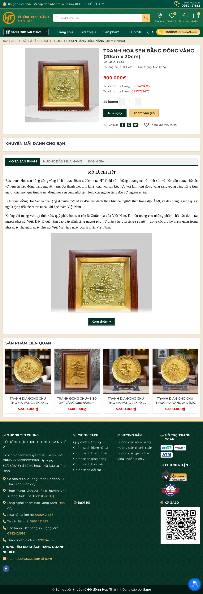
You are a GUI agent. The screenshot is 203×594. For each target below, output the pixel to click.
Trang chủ (65, 32)
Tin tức (136, 32)
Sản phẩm (113, 32)
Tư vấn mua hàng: (126, 86)
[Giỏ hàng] (195, 18)
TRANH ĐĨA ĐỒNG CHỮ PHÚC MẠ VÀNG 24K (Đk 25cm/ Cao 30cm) (175, 403)
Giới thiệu (88, 32)
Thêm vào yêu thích (160, 125)
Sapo (147, 589)
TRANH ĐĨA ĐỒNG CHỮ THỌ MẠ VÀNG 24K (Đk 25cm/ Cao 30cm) (28, 403)
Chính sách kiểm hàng (90, 448)
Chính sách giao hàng (89, 459)
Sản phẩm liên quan (28, 343)
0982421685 (44, 514)
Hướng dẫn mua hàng (134, 442)
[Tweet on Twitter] (135, 125)
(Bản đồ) (28, 484)
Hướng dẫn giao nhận (133, 453)
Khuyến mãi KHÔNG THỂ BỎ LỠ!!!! (56, 4)
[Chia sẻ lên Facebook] (122, 125)
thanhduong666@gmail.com (29, 559)
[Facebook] (6, 568)
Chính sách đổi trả (87, 470)
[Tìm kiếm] (146, 18)
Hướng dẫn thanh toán (134, 448)
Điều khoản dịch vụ (132, 459)
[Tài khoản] (184, 18)
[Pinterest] (129, 125)
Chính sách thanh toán (90, 453)
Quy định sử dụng (87, 442)
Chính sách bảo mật (88, 464)
